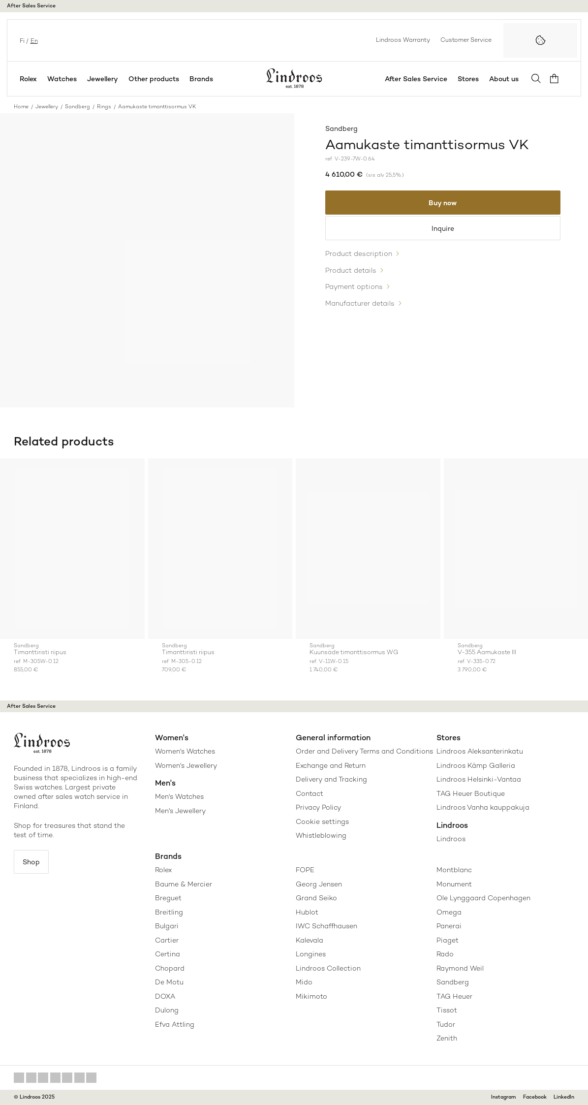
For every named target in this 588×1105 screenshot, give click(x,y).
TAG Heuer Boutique (470, 793)
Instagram (503, 1097)
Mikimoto (311, 996)
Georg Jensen (319, 884)
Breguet (168, 897)
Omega (449, 912)
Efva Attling (174, 1024)
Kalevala (309, 940)
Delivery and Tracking (331, 779)
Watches (62, 78)
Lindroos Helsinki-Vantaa (478, 779)
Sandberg (77, 106)
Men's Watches (179, 796)
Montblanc (454, 869)
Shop (33, 862)
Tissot (446, 1010)
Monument (454, 884)
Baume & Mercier (183, 884)
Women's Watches (185, 751)
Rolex (28, 78)
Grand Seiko (316, 897)
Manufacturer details (360, 302)
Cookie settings (322, 821)
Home (21, 106)
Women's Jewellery (186, 765)
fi (21, 40)
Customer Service (466, 40)
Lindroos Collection (328, 968)
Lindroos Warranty (403, 40)
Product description (358, 256)
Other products (153, 78)
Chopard (170, 968)
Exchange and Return (331, 765)
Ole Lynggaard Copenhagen (483, 897)
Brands (201, 78)
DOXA (165, 996)
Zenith (446, 1038)
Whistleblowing (321, 835)
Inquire (443, 229)
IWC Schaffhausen (326, 925)
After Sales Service (31, 5)
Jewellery (102, 78)
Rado (445, 953)
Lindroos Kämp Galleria (475, 765)
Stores (471, 78)
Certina (167, 953)
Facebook (535, 1097)
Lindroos (450, 838)
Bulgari (167, 925)
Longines (311, 953)
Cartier (167, 940)
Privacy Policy (318, 807)
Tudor (445, 1024)
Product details (350, 271)
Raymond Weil (460, 968)
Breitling (169, 912)
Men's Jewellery (180, 810)
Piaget (447, 940)
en (33, 40)
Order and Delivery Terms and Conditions (364, 751)
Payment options (354, 287)
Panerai (449, 925)
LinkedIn (564, 1097)
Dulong (167, 1010)
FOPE (305, 869)
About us (507, 78)
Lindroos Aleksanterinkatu (479, 751)
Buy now (443, 203)
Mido (304, 982)
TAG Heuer (454, 996)
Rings (104, 106)
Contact (309, 793)
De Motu (169, 982)
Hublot (307, 912)
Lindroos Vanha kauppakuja (482, 807)
